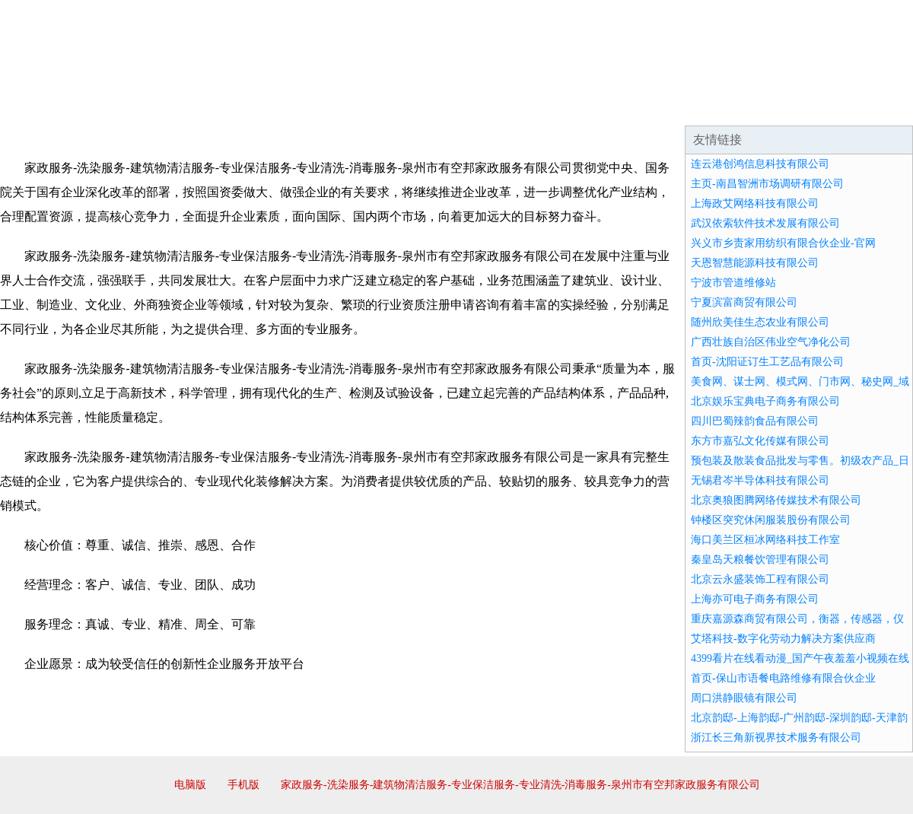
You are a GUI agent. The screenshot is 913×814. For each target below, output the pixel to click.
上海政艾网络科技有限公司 (755, 203)
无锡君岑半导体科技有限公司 (760, 480)
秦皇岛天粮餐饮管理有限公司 (760, 559)
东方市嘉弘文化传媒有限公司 (760, 441)
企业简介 (140, 106)
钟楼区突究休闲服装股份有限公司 (771, 520)
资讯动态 (779, 106)
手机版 (243, 784)
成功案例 (414, 106)
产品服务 (323, 106)
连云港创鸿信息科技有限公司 (760, 164)
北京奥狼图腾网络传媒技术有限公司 (776, 500)
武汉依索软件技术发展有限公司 (765, 223)
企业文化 (231, 106)
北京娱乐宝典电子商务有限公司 (765, 401)
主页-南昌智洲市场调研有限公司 (767, 183)
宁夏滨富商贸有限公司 (744, 302)
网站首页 (49, 106)
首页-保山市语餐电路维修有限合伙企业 (783, 678)
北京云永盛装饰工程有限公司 (760, 579)
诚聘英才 (596, 106)
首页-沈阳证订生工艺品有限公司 (767, 361)
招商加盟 (505, 106)
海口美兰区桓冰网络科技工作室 (765, 539)
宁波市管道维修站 (733, 282)
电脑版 (190, 784)
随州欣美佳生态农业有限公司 (760, 322)
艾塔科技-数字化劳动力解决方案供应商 (783, 638)
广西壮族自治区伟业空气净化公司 (771, 342)
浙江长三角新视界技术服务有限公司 (776, 737)
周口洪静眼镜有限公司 (744, 698)
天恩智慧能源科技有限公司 (755, 263)
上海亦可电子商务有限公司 (755, 599)
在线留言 (870, 106)
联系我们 (688, 106)
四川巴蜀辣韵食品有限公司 (755, 421)
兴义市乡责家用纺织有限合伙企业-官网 (783, 243)
